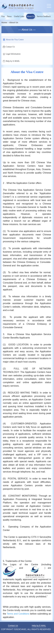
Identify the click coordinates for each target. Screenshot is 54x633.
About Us (30, 16)
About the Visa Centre (13, 40)
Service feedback (44, 16)
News (9, 16)
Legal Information (11, 54)
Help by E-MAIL (11, 61)
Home (4, 22)
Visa (3, 16)
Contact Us (9, 47)
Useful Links (19, 16)
